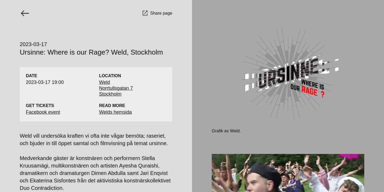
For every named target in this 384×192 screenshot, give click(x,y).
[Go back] (25, 13)
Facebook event (43, 112)
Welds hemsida (115, 112)
